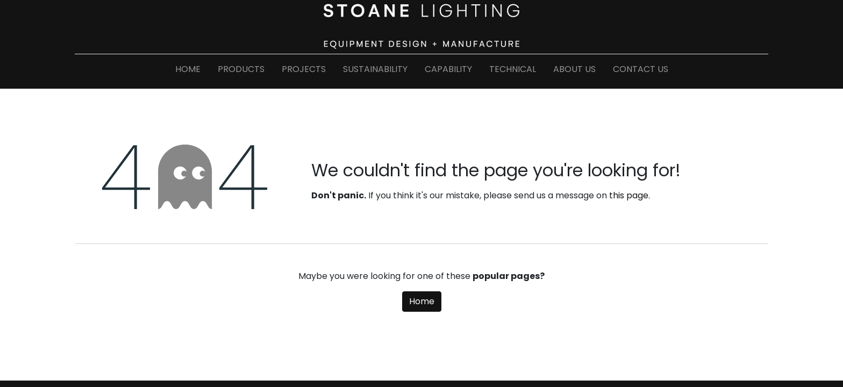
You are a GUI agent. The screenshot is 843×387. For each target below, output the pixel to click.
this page (628, 195)
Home (421, 301)
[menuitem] (188, 71)
